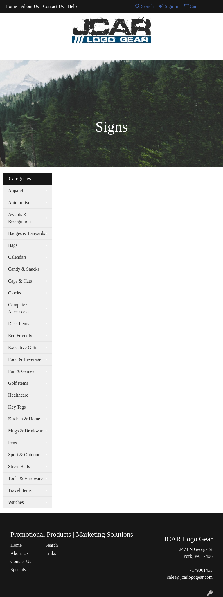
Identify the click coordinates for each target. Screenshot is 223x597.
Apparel (15, 190)
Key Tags (17, 406)
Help (72, 6)
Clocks (14, 292)
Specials (18, 569)
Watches (16, 502)
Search (144, 6)
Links (50, 553)
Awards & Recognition (19, 218)
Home (11, 6)
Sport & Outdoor (23, 454)
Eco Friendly (20, 335)
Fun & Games (21, 371)
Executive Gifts (22, 347)
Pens (12, 442)
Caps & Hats (20, 280)
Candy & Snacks (23, 269)
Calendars (17, 257)
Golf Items (18, 383)
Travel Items (20, 490)
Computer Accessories (19, 308)
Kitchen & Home (24, 418)
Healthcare (18, 395)
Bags (12, 245)
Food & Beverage (24, 359)
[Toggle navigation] (9, 53)
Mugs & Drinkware (26, 430)
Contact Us (53, 6)
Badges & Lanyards (26, 233)
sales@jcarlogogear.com (190, 577)
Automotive (19, 202)
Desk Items (18, 323)
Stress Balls (19, 466)
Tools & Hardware (25, 478)
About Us (30, 6)
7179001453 (201, 570)
